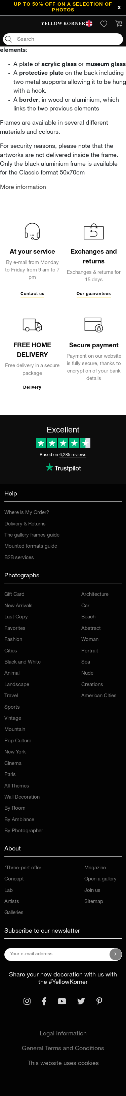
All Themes (16, 786)
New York (15, 752)
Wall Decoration (22, 797)
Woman (89, 639)
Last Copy (16, 617)
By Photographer (23, 831)
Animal (11, 673)
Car (85, 606)
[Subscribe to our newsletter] (116, 954)
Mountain (14, 729)
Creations (92, 684)
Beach (88, 617)
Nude (87, 673)
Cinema (13, 763)
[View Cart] (118, 24)
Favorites (15, 628)
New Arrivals (18, 606)
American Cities (99, 696)
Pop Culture (17, 741)
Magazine (95, 868)
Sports (12, 707)
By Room (15, 808)
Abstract (91, 628)
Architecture (95, 594)
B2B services (19, 557)
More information (23, 188)
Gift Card (14, 594)
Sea (85, 662)
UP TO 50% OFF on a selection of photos (63, 7)
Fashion (13, 639)
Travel (11, 696)
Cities (10, 651)
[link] (63, 24)
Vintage (12, 718)
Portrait (89, 651)
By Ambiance (19, 820)
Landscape (16, 684)
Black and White (22, 662)
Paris (10, 774)
